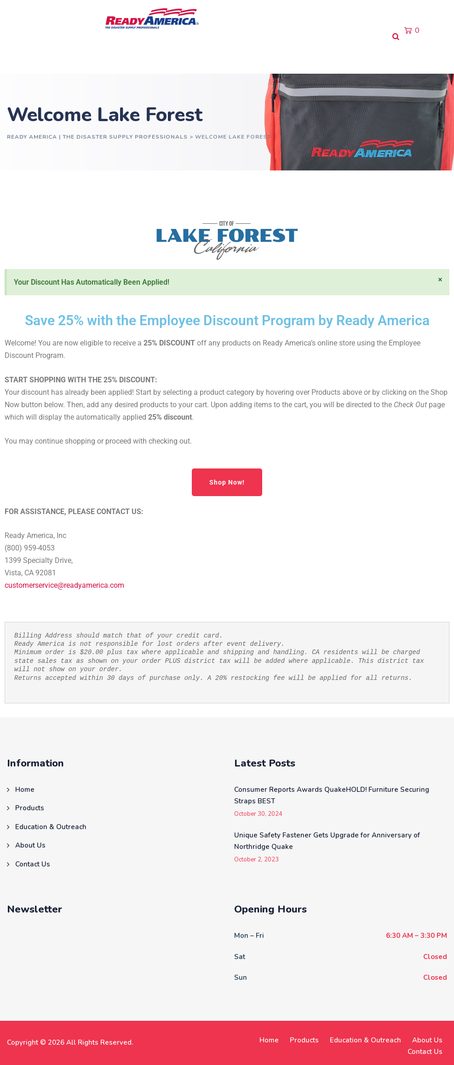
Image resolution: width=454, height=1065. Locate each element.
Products (64, 55)
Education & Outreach (139, 55)
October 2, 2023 (256, 860)
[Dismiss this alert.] (440, 280)
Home (21, 55)
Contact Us (265, 55)
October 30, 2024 (258, 814)
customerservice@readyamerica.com (64, 585)
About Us (214, 55)
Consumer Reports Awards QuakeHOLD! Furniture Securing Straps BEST (331, 795)
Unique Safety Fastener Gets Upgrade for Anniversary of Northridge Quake (327, 841)
